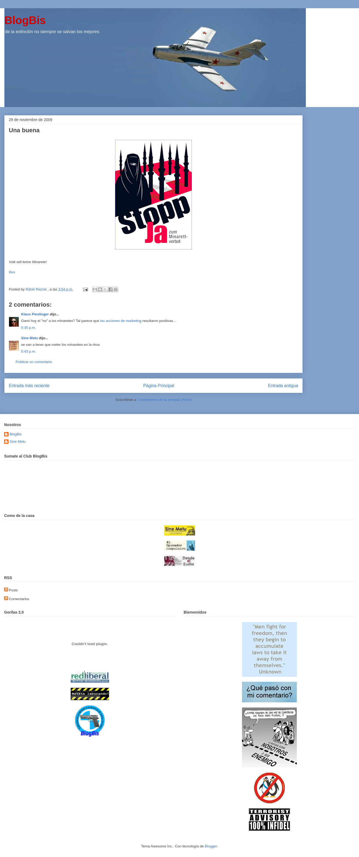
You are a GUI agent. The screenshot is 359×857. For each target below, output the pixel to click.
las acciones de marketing (120, 321)
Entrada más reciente (29, 385)
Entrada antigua (283, 385)
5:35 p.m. (28, 328)
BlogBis (25, 20)
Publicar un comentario (34, 362)
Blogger (211, 846)
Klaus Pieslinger (35, 314)
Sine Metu (29, 338)
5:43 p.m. (28, 351)
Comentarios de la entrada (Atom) (165, 400)
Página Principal (158, 385)
